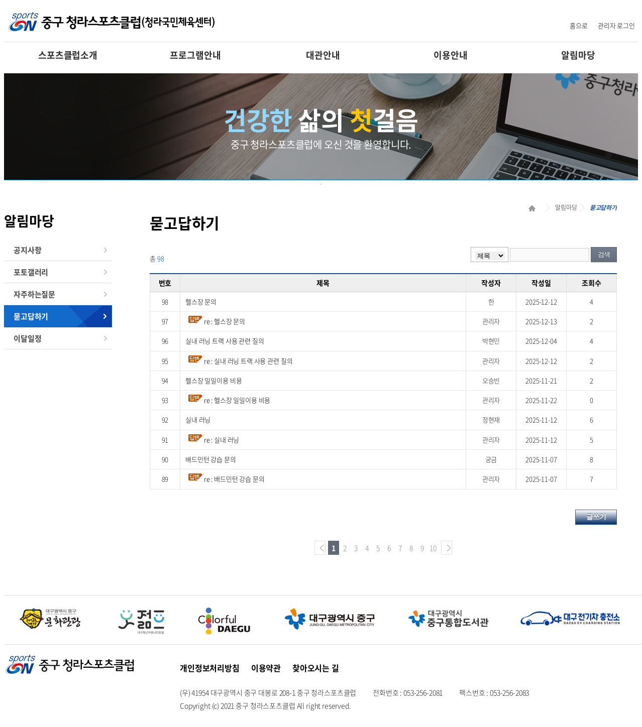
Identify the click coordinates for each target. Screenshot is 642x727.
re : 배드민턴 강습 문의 (234, 478)
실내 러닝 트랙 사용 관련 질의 (224, 340)
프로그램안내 (195, 55)
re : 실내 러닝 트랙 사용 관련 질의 (248, 361)
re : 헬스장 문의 (224, 321)
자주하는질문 (34, 294)
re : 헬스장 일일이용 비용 (237, 400)
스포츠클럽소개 (67, 55)
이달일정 (27, 338)
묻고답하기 (31, 316)
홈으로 (579, 25)
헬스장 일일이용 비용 (213, 380)
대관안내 (323, 55)
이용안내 (450, 55)
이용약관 (266, 668)
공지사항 (27, 250)
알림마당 (578, 55)
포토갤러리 (31, 272)
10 (433, 548)
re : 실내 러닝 (222, 439)
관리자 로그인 (616, 25)
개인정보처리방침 (210, 668)
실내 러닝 (197, 419)
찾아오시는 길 (315, 668)
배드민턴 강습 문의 (210, 459)
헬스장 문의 (201, 301)
